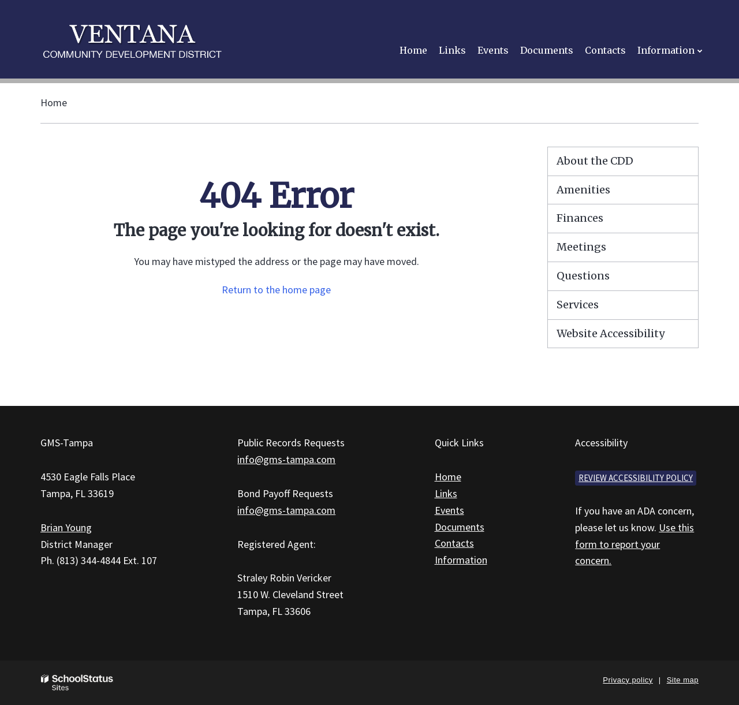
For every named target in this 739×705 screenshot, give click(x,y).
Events (449, 510)
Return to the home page (276, 289)
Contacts (454, 543)
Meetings (581, 246)
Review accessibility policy (635, 477)
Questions (583, 275)
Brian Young (66, 527)
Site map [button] (683, 680)
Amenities (583, 189)
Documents (459, 527)
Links (446, 493)
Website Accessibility (611, 333)
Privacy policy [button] (627, 680)
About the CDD (595, 160)
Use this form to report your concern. (634, 544)
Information (461, 559)
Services (578, 304)
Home (53, 102)
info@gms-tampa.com (286, 459)
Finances (580, 218)
